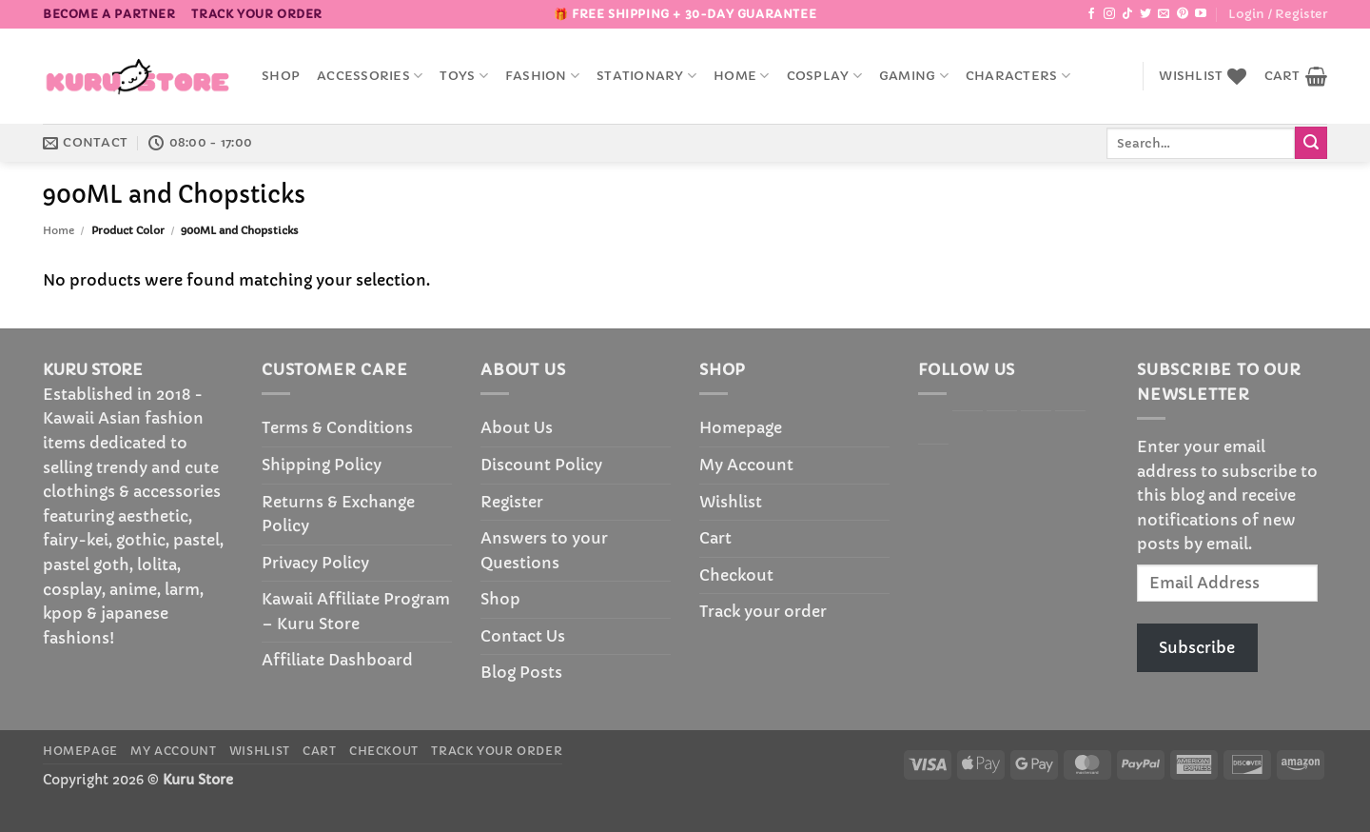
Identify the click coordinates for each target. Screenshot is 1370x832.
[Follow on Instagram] (1109, 14)
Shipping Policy (322, 464)
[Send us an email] (1163, 14)
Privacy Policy (315, 562)
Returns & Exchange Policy (338, 514)
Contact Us (522, 635)
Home (741, 76)
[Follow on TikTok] (1127, 14)
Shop (281, 76)
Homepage (740, 427)
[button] (1277, 14)
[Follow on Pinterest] (1182, 14)
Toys (463, 76)
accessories (369, 76)
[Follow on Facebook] (1091, 14)
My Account (746, 464)
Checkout (736, 574)
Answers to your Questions (544, 550)
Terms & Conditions (337, 427)
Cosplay (824, 76)
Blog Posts (521, 672)
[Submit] (1311, 143)
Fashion (542, 76)
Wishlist (730, 501)
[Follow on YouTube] (1200, 14)
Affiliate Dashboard (337, 659)
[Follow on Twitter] (1145, 14)
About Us (516, 427)
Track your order (257, 14)
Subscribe (1197, 647)
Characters (1018, 76)
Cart (715, 537)
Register (511, 501)
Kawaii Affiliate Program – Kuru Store (356, 611)
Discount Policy (541, 464)
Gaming (914, 76)
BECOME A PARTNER (109, 14)
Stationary (646, 76)
